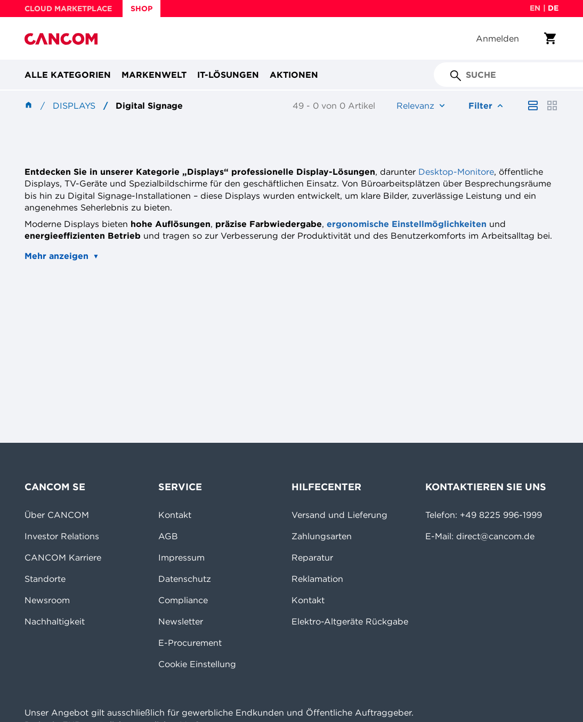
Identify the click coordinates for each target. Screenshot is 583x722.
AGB (168, 536)
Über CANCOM (57, 514)
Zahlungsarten (322, 536)
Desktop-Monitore (456, 171)
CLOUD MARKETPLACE (68, 8)
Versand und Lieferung (339, 514)
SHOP (141, 8)
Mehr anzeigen (56, 255)
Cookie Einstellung (197, 664)
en (535, 8)
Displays (74, 105)
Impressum (181, 557)
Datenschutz (184, 578)
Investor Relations (62, 536)
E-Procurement (190, 642)
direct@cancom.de (495, 536)
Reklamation (317, 578)
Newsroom (47, 600)
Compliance (183, 600)
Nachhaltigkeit (55, 621)
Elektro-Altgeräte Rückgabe (350, 621)
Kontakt (174, 514)
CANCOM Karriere (63, 557)
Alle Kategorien (68, 74)
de (553, 8)
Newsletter (180, 621)
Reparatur (312, 557)
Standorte (45, 578)
